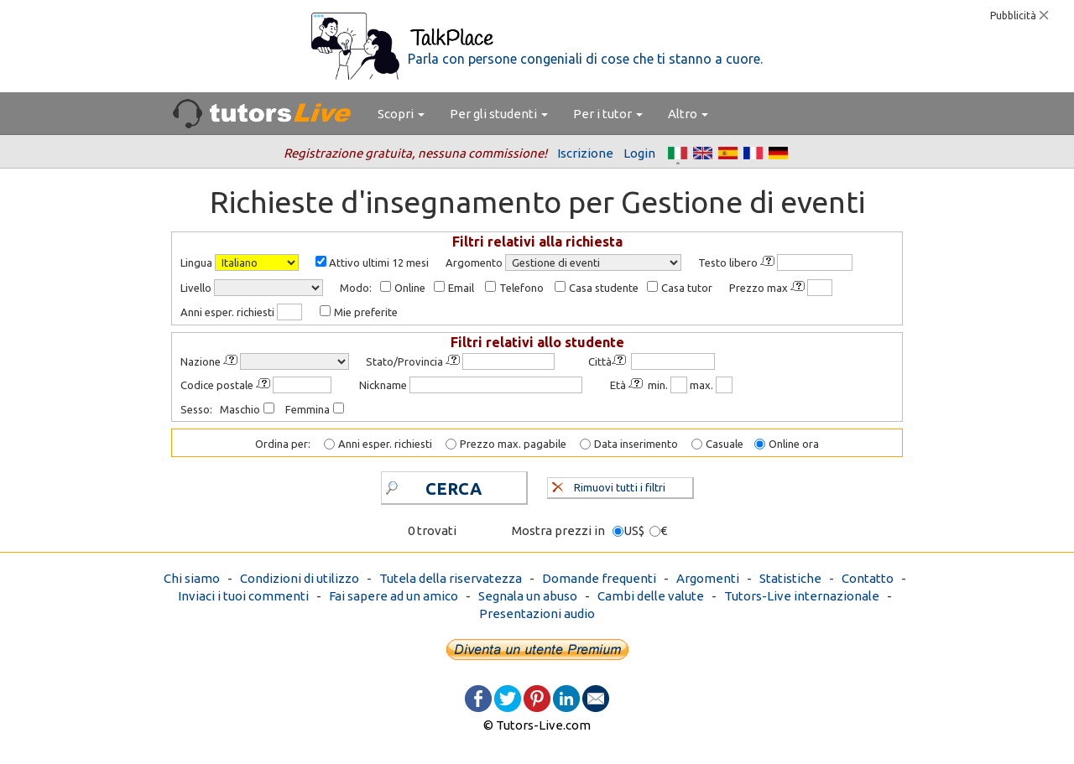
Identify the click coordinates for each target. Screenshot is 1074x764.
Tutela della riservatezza (450, 578)
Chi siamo (192, 578)
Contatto (868, 578)
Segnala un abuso (527, 596)
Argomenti (707, 578)
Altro (688, 114)
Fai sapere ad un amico (393, 596)
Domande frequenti (599, 578)
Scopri (401, 114)
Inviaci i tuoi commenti (243, 596)
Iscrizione (585, 153)
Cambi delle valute (650, 596)
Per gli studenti (499, 114)
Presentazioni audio (537, 613)
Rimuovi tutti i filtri (608, 485)
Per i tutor (608, 114)
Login (639, 153)
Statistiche (790, 578)
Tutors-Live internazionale (801, 596)
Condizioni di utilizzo (299, 578)
